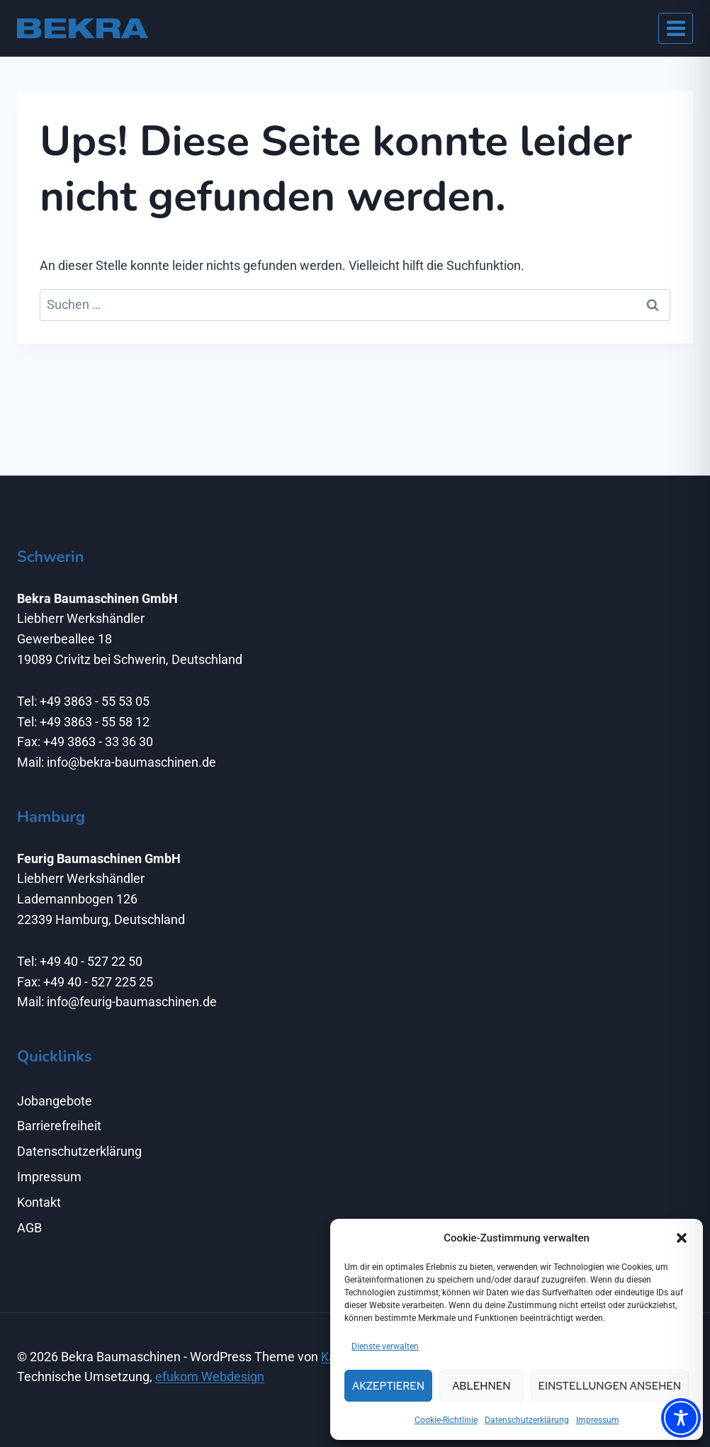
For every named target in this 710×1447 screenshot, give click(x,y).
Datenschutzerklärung (527, 1420)
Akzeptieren (388, 1386)
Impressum (597, 1420)
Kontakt (39, 1202)
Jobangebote (54, 1100)
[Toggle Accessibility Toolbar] (681, 1418)
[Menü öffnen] (675, 28)
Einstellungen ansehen (610, 1386)
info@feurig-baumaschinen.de (132, 1001)
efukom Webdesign (209, 1376)
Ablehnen (481, 1386)
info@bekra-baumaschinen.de (131, 762)
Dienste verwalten (385, 1346)
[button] (682, 1238)
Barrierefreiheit (59, 1125)
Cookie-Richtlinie (446, 1420)
